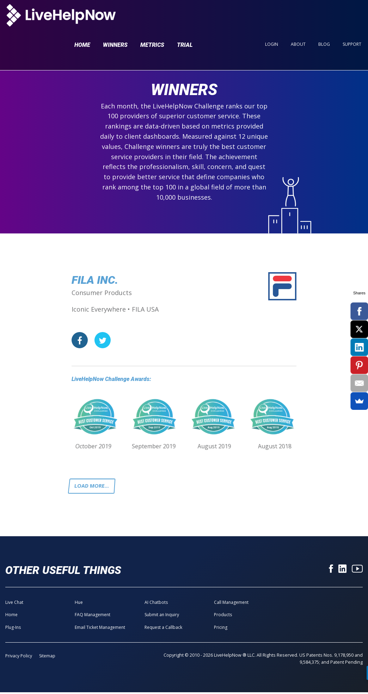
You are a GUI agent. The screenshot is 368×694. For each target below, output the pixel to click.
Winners (115, 18)
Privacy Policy (18, 658)
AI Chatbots (156, 604)
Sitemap (47, 658)
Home (82, 18)
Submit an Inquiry (162, 616)
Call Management (231, 604)
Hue (79, 604)
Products (223, 616)
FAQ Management (92, 616)
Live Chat (14, 604)
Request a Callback (163, 629)
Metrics (152, 18)
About (298, 18)
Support (352, 18)
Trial (185, 18)
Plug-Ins (13, 629)
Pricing (220, 629)
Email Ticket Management (100, 629)
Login (271, 18)
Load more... (94, 486)
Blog (324, 18)
